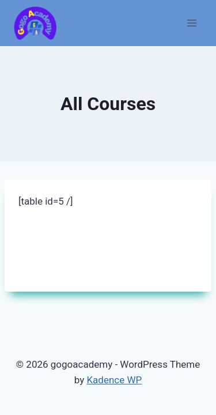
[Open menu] (191, 23)
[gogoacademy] (35, 23)
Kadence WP (114, 380)
